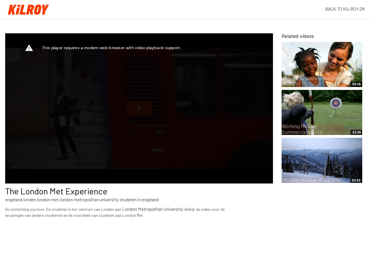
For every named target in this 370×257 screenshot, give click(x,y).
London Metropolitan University (152, 209)
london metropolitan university (89, 199)
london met (48, 199)
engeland (13, 199)
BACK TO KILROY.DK (345, 8)
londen (29, 199)
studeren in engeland (139, 199)
